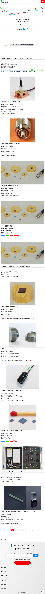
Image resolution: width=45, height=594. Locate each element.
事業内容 (3, 567)
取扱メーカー (5, 576)
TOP (1, 539)
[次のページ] (32, 530)
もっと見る (22, 24)
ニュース (3, 580)
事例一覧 (3, 571)
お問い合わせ (22, 563)
